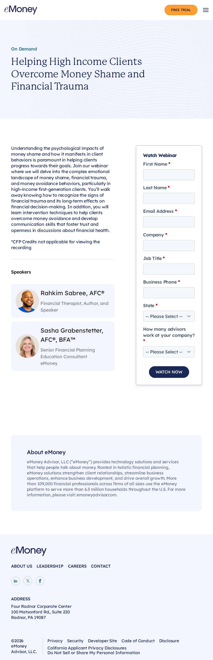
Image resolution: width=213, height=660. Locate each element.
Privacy (55, 640)
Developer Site (102, 640)
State (150, 305)
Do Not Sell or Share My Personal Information (93, 653)
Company (155, 234)
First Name (156, 164)
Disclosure (169, 640)
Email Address (160, 211)
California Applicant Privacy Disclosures (86, 648)
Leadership (50, 566)
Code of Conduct (138, 640)
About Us (21, 566)
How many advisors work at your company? (169, 334)
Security (75, 640)
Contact (101, 566)
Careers (77, 566)
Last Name (156, 187)
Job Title (154, 258)
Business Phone (161, 282)
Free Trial (181, 10)
